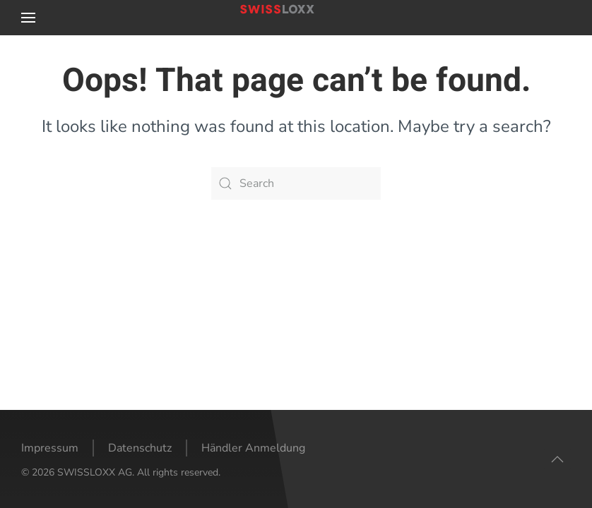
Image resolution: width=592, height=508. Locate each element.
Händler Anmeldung (253, 448)
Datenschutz (140, 448)
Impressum (49, 448)
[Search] (296, 183)
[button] (28, 17)
